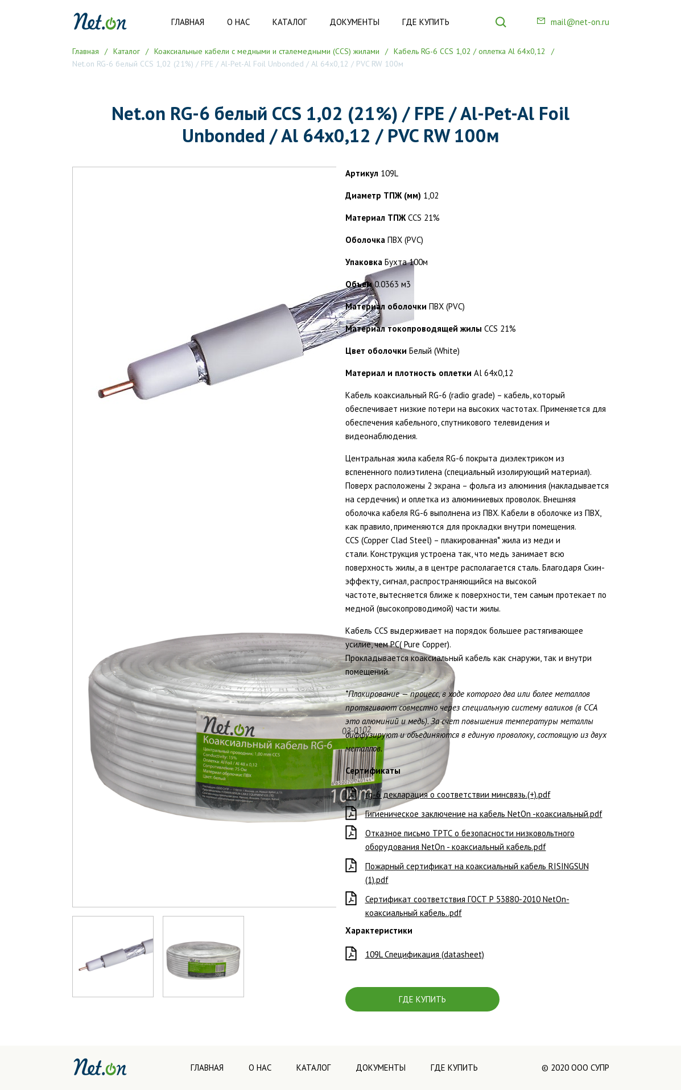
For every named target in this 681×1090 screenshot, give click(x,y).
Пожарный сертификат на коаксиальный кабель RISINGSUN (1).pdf (477, 873)
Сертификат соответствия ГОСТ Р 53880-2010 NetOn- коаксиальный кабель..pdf (467, 906)
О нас (238, 21)
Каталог (290, 21)
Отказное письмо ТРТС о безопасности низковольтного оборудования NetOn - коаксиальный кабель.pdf (470, 840)
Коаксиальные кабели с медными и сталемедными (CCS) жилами (266, 51)
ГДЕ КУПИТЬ (422, 999)
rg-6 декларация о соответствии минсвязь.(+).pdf (458, 794)
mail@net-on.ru (580, 21)
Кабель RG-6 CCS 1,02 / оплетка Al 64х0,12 (470, 51)
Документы (354, 21)
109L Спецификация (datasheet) (424, 954)
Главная (187, 21)
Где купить (425, 21)
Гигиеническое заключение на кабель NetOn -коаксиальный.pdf (483, 813)
